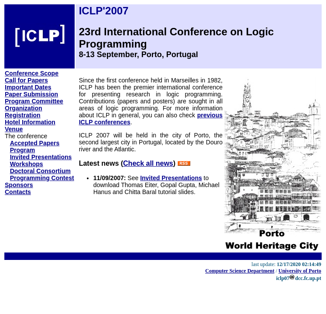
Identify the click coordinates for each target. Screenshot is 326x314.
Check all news (148, 163)
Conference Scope (31, 73)
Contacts (18, 191)
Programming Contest (42, 177)
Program (22, 150)
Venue (14, 129)
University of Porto (299, 271)
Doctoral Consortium (40, 170)
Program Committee (34, 101)
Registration (23, 115)
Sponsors (19, 184)
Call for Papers (26, 80)
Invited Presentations (41, 157)
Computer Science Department (239, 271)
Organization (23, 108)
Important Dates (28, 87)
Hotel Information (30, 122)
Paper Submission (31, 94)
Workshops (26, 163)
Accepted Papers (35, 143)
